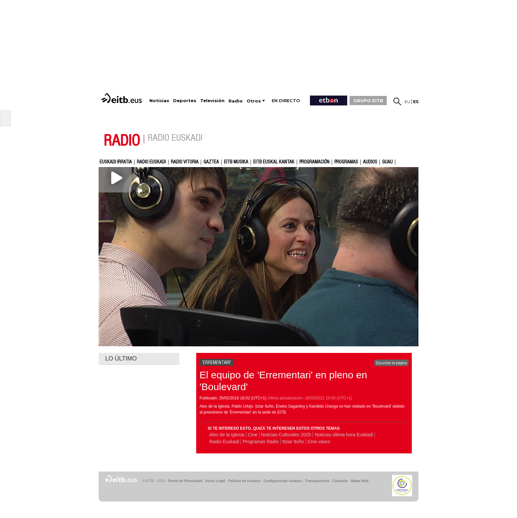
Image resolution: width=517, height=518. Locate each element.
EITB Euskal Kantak (273, 162)
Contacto (340, 481)
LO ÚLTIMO (121, 358)
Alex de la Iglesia (226, 434)
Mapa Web (359, 481)
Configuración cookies (282, 481)
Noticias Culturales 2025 (286, 434)
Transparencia (317, 481)
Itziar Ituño (293, 441)
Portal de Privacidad (185, 481)
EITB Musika (236, 162)
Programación (314, 162)
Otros (254, 101)
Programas (346, 162)
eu (407, 101)
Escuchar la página (391, 363)
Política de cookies (244, 481)
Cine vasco (319, 441)
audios (370, 162)
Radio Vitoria (184, 162)
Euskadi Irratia (116, 162)
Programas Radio (261, 441)
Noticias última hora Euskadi (344, 434)
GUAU (387, 162)
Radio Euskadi (151, 162)
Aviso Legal (215, 481)
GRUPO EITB (368, 100)
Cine (253, 434)
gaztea (211, 162)
